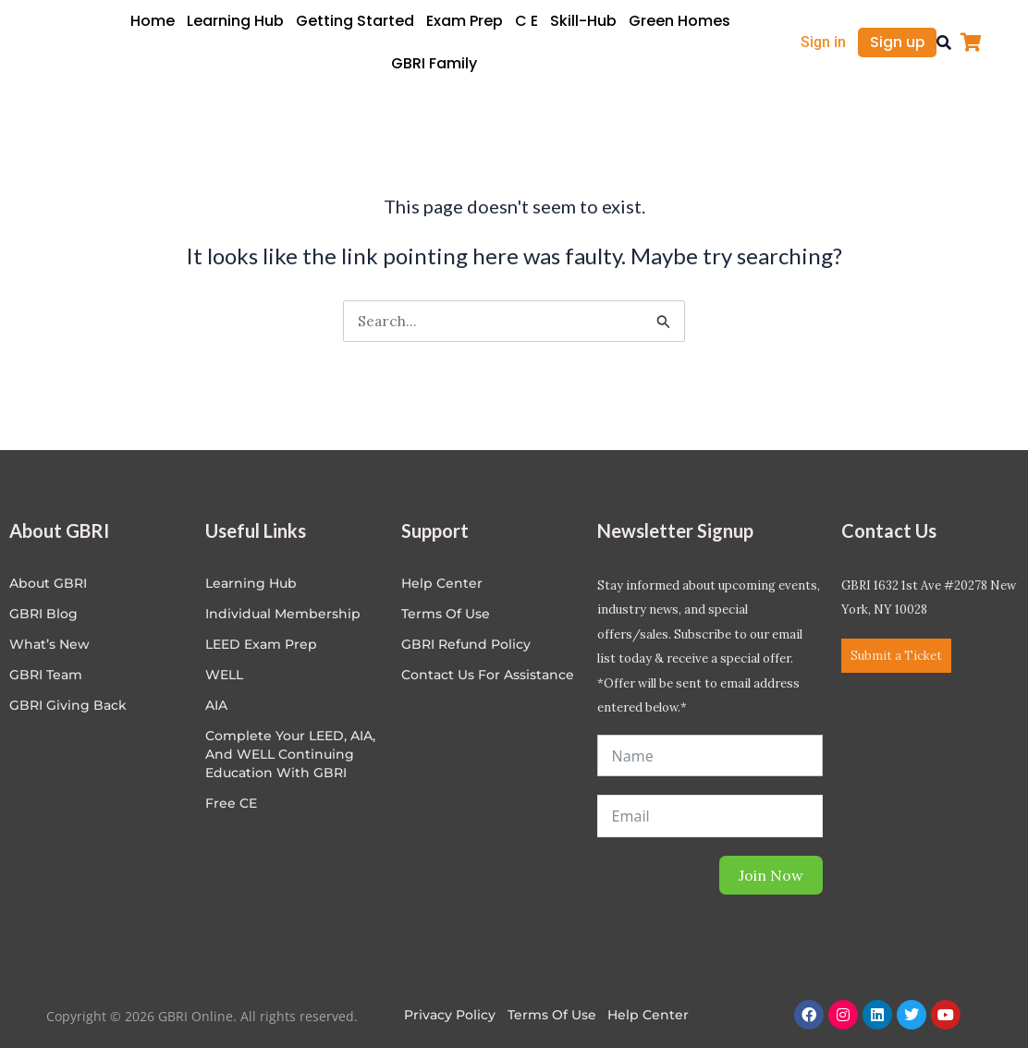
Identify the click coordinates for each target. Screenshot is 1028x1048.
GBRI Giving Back (68, 705)
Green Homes (679, 20)
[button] (943, 42)
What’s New (49, 644)
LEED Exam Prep (261, 644)
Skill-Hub (583, 20)
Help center (442, 583)
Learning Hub (235, 20)
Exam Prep (464, 20)
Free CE (231, 803)
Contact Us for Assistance (487, 674)
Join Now (771, 875)
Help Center (649, 1014)
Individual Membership (283, 613)
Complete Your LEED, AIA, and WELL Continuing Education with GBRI (290, 754)
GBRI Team (45, 674)
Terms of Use (445, 613)
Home (152, 20)
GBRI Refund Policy (466, 644)
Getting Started (355, 20)
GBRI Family (434, 63)
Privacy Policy (450, 1014)
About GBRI (48, 583)
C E (526, 20)
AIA (216, 705)
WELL (224, 674)
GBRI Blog (43, 613)
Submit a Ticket (896, 656)
